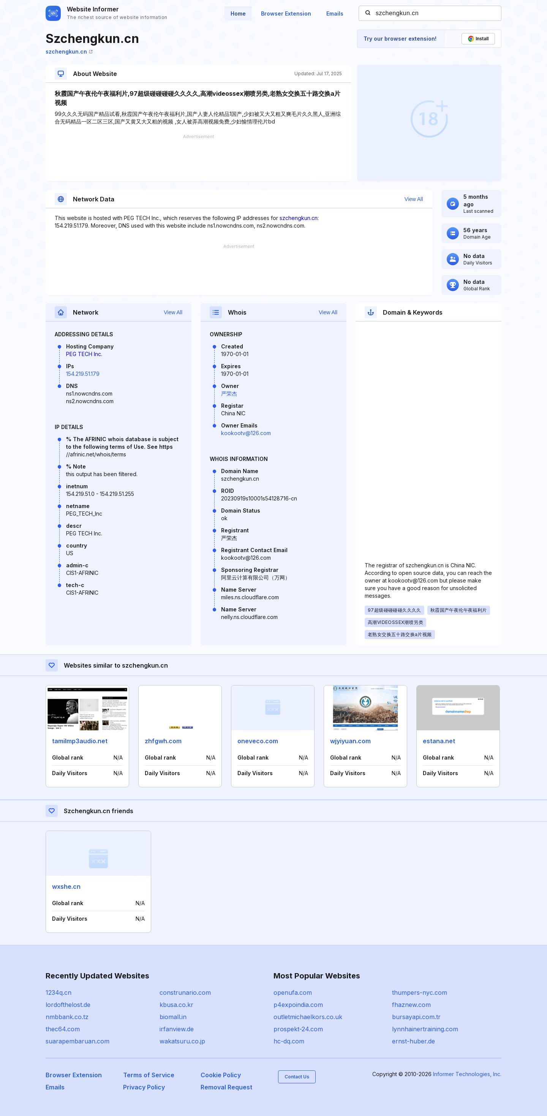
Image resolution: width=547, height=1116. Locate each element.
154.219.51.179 (83, 373)
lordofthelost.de (68, 1004)
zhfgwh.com (163, 741)
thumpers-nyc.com (419, 992)
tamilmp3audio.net (80, 741)
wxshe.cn (66, 886)
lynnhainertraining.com (425, 1029)
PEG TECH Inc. (84, 354)
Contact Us (297, 1077)
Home (238, 13)
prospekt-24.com (298, 1029)
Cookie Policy (221, 1075)
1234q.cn (58, 992)
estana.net (439, 741)
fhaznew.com (411, 1004)
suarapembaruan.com (77, 1041)
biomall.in (173, 1017)
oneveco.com (257, 741)
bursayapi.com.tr (416, 1017)
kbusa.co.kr (176, 1004)
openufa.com (293, 992)
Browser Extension (286, 13)
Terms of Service (148, 1075)
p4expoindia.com (298, 1004)
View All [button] (414, 199)
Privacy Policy (144, 1087)
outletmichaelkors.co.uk (308, 1017)
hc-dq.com (289, 1041)
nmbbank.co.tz (67, 1017)
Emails (334, 13)
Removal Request (226, 1087)
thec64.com (63, 1029)
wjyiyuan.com (350, 741)
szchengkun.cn (69, 51)
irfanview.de (177, 1029)
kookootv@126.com (246, 433)
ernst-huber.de (413, 1041)
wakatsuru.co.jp (182, 1041)
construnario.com (185, 992)
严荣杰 (229, 393)
